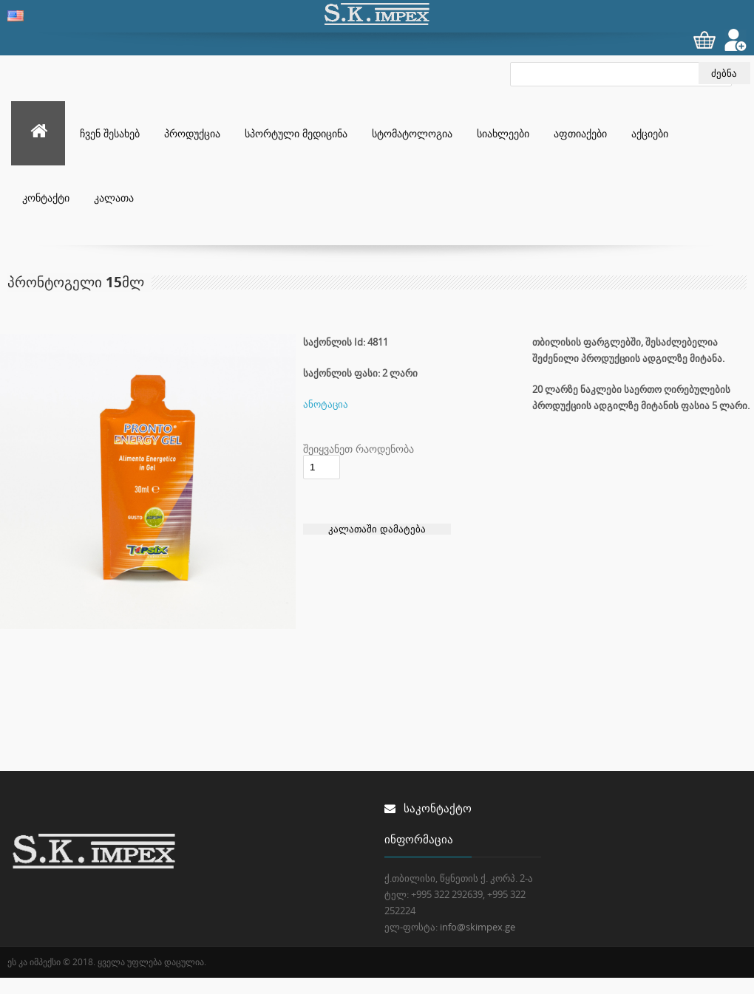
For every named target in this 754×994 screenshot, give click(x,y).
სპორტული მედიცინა (296, 133)
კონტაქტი (45, 198)
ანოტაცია (325, 404)
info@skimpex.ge (477, 926)
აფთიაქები (580, 133)
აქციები (649, 133)
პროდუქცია (192, 133)
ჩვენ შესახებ (110, 133)
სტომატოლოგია (412, 133)
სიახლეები (503, 133)
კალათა (114, 198)
